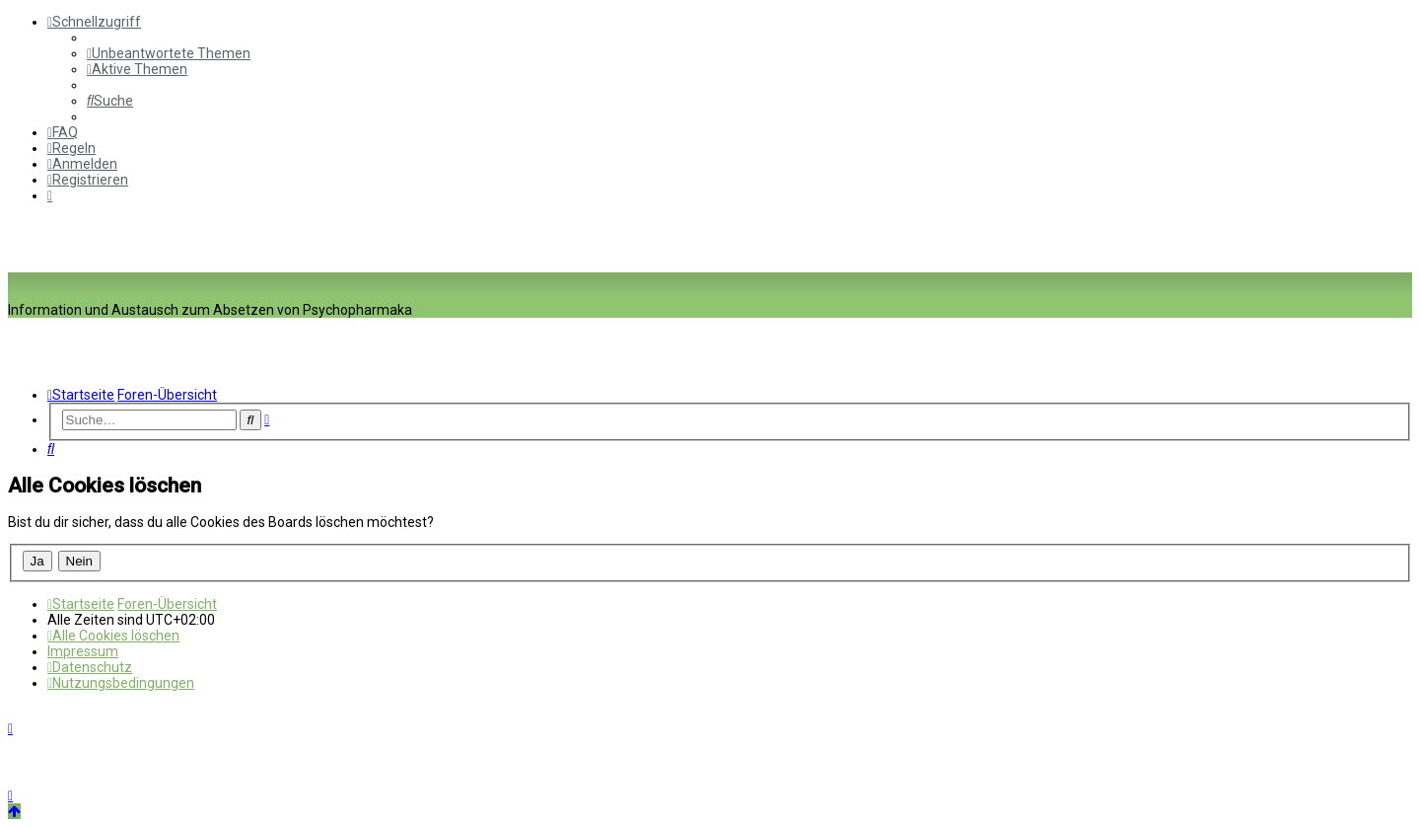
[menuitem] (168, 53)
